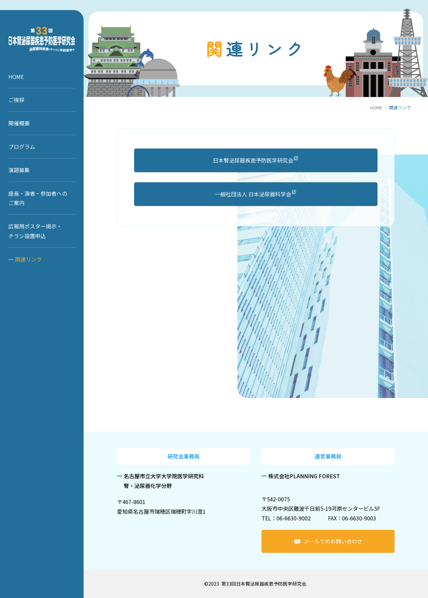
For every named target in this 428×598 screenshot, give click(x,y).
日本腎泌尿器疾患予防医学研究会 (256, 160)
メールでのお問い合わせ (328, 541)
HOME (376, 107)
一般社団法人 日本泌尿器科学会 (256, 194)
